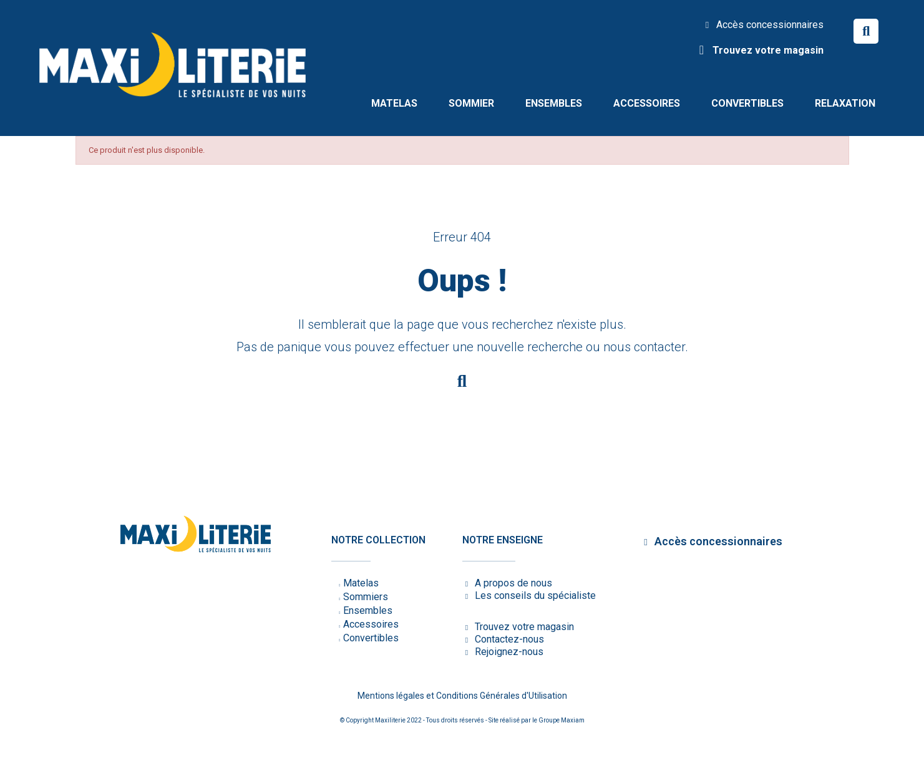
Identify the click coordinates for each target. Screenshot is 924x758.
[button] (865, 31)
